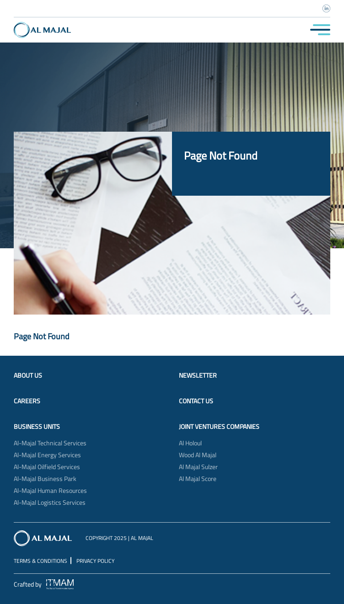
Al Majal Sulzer (198, 467)
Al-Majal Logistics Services (50, 502)
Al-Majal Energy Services (47, 455)
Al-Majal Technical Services (50, 443)
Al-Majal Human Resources (50, 491)
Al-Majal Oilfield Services (47, 467)
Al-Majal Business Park (45, 479)
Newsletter (198, 375)
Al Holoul (190, 443)
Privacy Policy (95, 561)
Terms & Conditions (40, 561)
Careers (27, 401)
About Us (28, 375)
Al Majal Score (197, 479)
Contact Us (196, 401)
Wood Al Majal (197, 455)
